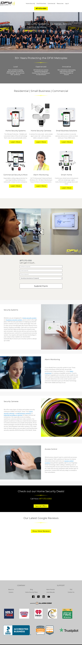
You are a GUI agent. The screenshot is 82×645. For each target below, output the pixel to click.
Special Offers (41, 506)
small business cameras (23, 413)
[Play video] (41, 232)
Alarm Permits (50, 589)
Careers (11, 592)
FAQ (71, 589)
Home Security (30, 3)
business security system (14, 320)
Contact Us (71, 592)
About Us (11, 589)
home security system (29, 318)
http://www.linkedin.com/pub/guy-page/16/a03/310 (43, 596)
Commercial (51, 3)
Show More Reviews (41, 531)
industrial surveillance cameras (13, 415)
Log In (67, 3)
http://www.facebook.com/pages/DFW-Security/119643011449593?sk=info (33, 596)
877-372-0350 (45, 499)
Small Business (41, 3)
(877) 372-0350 (26, 261)
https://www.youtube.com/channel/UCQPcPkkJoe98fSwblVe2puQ (49, 596)
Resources (60, 3)
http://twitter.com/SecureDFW (38, 596)
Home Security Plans (31, 592)
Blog (31, 589)
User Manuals (51, 592)
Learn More (15, 142)
